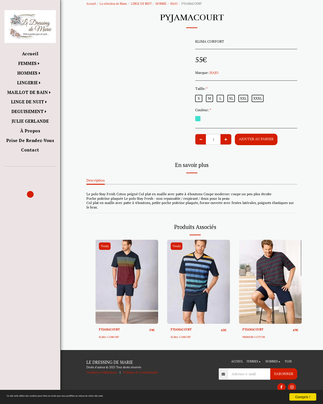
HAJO (174, 4)
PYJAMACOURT (112, 330)
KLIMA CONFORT (110, 337)
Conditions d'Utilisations (101, 373)
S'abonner (283, 374)
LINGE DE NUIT (141, 4)
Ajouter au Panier (256, 139)
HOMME (160, 4)
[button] (30, 173)
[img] (126, 282)
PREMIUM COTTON (255, 337)
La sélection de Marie (113, 4)
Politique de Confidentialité (140, 373)
